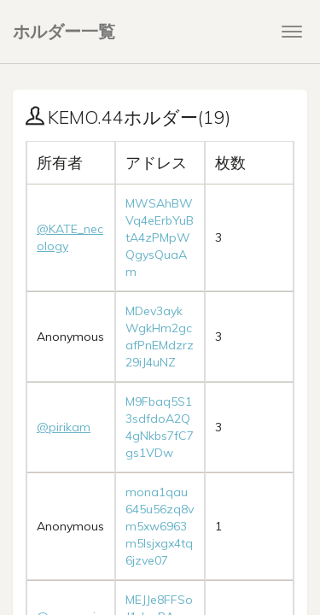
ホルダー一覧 (64, 31)
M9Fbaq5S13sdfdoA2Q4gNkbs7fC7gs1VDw (159, 427)
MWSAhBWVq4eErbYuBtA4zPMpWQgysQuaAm (159, 237)
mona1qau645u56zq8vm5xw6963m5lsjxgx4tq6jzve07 (159, 526)
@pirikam (63, 427)
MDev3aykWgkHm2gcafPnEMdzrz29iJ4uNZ (159, 336)
